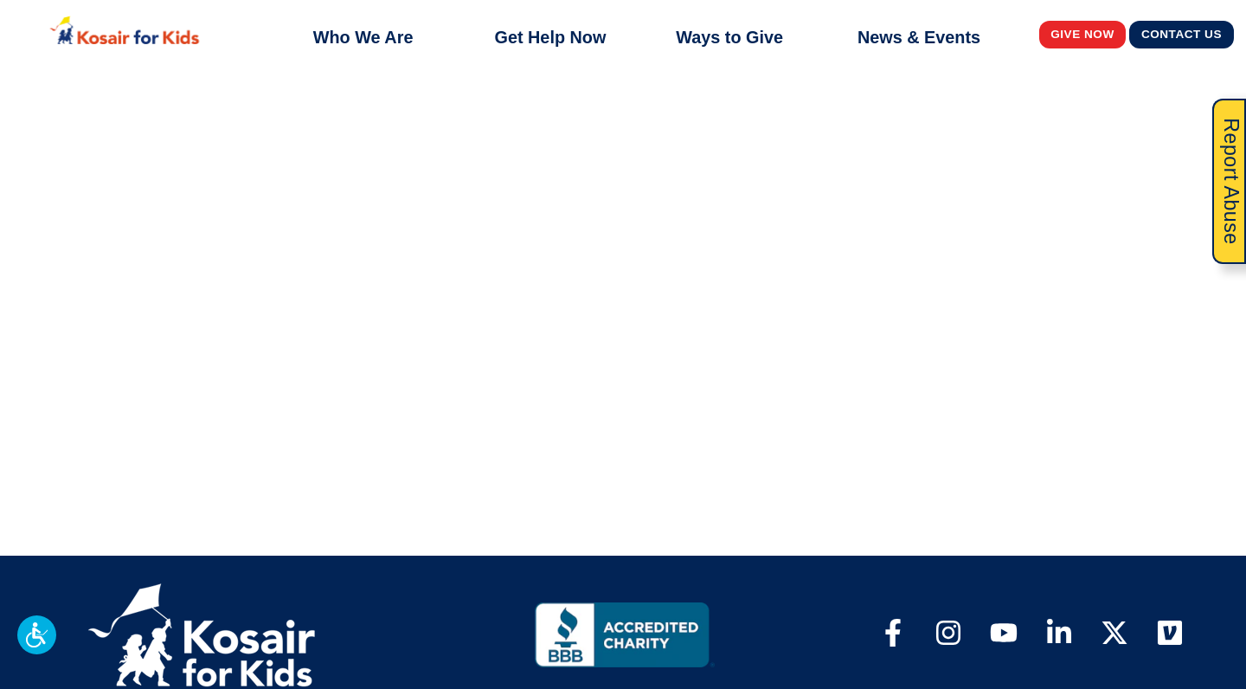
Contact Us (1182, 34)
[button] (36, 634)
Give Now (1082, 34)
